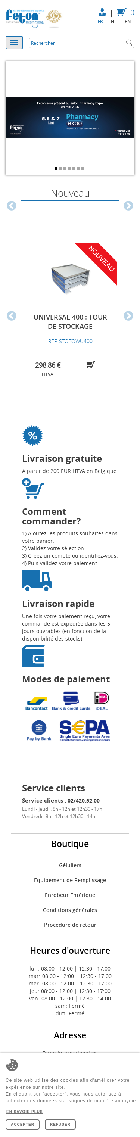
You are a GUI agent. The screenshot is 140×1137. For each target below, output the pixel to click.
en (128, 21)
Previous (11, 206)
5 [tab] (74, 169)
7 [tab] (83, 169)
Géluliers (70, 865)
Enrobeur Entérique (70, 894)
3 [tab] (65, 169)
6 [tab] (79, 169)
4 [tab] (70, 169)
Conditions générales (70, 909)
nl (114, 21)
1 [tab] (57, 169)
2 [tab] (61, 169)
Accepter (22, 1124)
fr (100, 21)
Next (128, 206)
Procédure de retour (70, 924)
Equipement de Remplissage (70, 880)
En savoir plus (24, 1112)
